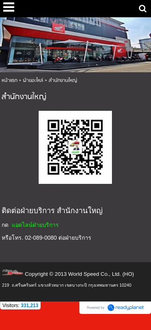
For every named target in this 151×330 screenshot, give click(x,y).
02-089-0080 (41, 237)
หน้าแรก (9, 80)
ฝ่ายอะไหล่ (33, 80)
